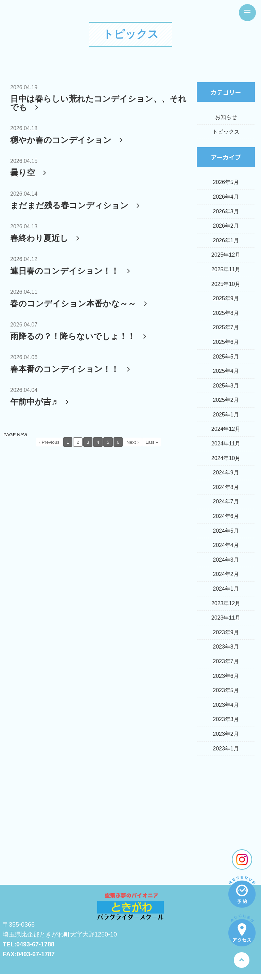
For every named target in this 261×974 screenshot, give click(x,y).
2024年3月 (226, 560)
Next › (132, 442)
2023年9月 (226, 632)
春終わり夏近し (46, 238)
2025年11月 (225, 269)
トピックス (131, 34)
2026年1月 (226, 240)
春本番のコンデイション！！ (71, 369)
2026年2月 (226, 226)
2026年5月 (226, 182)
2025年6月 (226, 342)
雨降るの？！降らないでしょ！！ (79, 336)
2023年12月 (225, 603)
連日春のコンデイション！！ (71, 270)
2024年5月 (226, 531)
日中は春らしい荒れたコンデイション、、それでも (98, 103)
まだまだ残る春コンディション (76, 205)
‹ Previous (49, 442)
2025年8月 (226, 313)
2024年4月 (226, 545)
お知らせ (226, 117)
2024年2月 (226, 574)
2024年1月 (226, 589)
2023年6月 (226, 676)
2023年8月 (226, 647)
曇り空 (29, 172)
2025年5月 (226, 357)
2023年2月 (226, 734)
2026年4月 (226, 197)
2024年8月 (226, 487)
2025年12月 (225, 255)
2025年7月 (226, 327)
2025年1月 (226, 414)
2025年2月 (226, 400)
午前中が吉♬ (40, 401)
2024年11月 (225, 443)
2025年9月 (226, 298)
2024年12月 (225, 429)
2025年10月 (225, 284)
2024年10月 (225, 458)
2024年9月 (226, 472)
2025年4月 (226, 371)
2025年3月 (226, 386)
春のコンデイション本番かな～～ (80, 303)
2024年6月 (226, 516)
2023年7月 (226, 661)
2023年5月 (226, 690)
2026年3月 (226, 211)
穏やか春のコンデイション (67, 139)
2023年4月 (226, 705)
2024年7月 (226, 501)
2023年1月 (226, 748)
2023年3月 (226, 719)
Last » (151, 442)
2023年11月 (225, 618)
